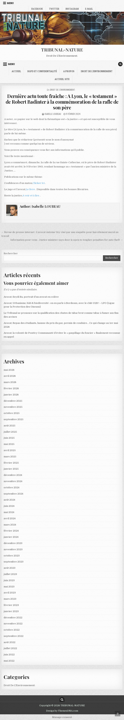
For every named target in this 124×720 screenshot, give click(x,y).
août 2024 (9, 499)
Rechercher (11, 253)
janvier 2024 (11, 537)
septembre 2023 (13, 561)
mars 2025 (10, 456)
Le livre (30, 189)
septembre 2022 (13, 636)
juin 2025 (9, 437)
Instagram (72, 8)
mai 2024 (9, 512)
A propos (68, 71)
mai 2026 (9, 370)
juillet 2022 (10, 648)
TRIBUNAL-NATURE (62, 50)
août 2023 (9, 568)
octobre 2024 (11, 487)
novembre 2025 (13, 407)
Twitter (54, 8)
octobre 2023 (12, 555)
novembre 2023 (13, 549)
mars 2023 (10, 598)
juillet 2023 (10, 574)
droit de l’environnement (96, 71)
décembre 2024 (13, 475)
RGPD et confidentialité (42, 71)
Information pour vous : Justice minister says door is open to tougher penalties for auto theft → (66, 239)
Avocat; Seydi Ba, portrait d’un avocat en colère (31, 296)
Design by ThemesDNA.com (62, 711)
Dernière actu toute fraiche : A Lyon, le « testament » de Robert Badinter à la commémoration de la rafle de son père (62, 102)
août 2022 (9, 642)
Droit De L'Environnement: (62, 89)
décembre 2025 (13, 400)
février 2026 (11, 388)
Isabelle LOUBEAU (53, 113)
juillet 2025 (10, 431)
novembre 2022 (13, 623)
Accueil (16, 71)
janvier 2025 (11, 468)
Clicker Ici (39, 183)
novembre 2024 (13, 481)
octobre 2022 (12, 629)
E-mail (89, 8)
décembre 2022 (13, 617)
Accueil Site (62, 79)
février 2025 (11, 462)
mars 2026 (10, 382)
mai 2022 (9, 660)
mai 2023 (9, 586)
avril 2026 (10, 376)
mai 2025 (9, 444)
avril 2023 (10, 592)
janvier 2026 (11, 394)
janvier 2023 (11, 611)
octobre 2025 (12, 413)
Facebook (37, 8)
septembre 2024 (13, 493)
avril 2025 (10, 450)
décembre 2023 (13, 543)
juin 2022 (9, 654)
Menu (10, 3)
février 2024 (11, 530)
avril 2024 (10, 518)
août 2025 (9, 425)
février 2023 (11, 605)
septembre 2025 (13, 419)
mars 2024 (10, 524)
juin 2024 (9, 506)
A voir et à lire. (31, 195)
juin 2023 (9, 580)
